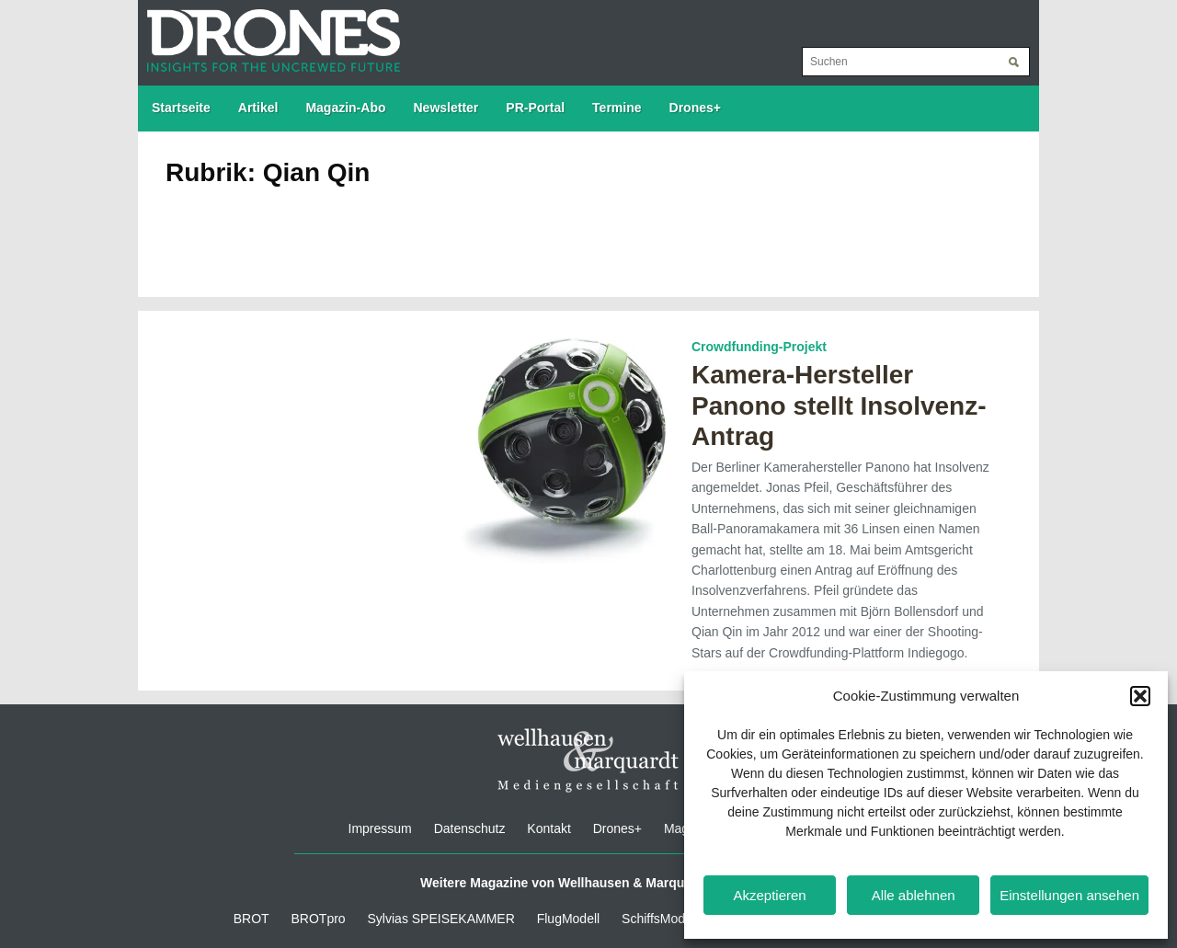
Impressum (380, 828)
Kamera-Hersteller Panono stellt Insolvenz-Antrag (838, 405)
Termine (616, 107)
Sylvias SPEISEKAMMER (441, 918)
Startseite (181, 107)
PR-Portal (535, 107)
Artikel (258, 107)
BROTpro (318, 918)
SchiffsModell (660, 918)
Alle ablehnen (913, 895)
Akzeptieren (769, 895)
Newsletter (446, 107)
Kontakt (548, 828)
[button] (1140, 696)
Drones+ (695, 107)
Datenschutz (470, 828)
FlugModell (568, 918)
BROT (251, 918)
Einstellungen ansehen (1069, 895)
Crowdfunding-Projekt (759, 346)
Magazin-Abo (345, 107)
